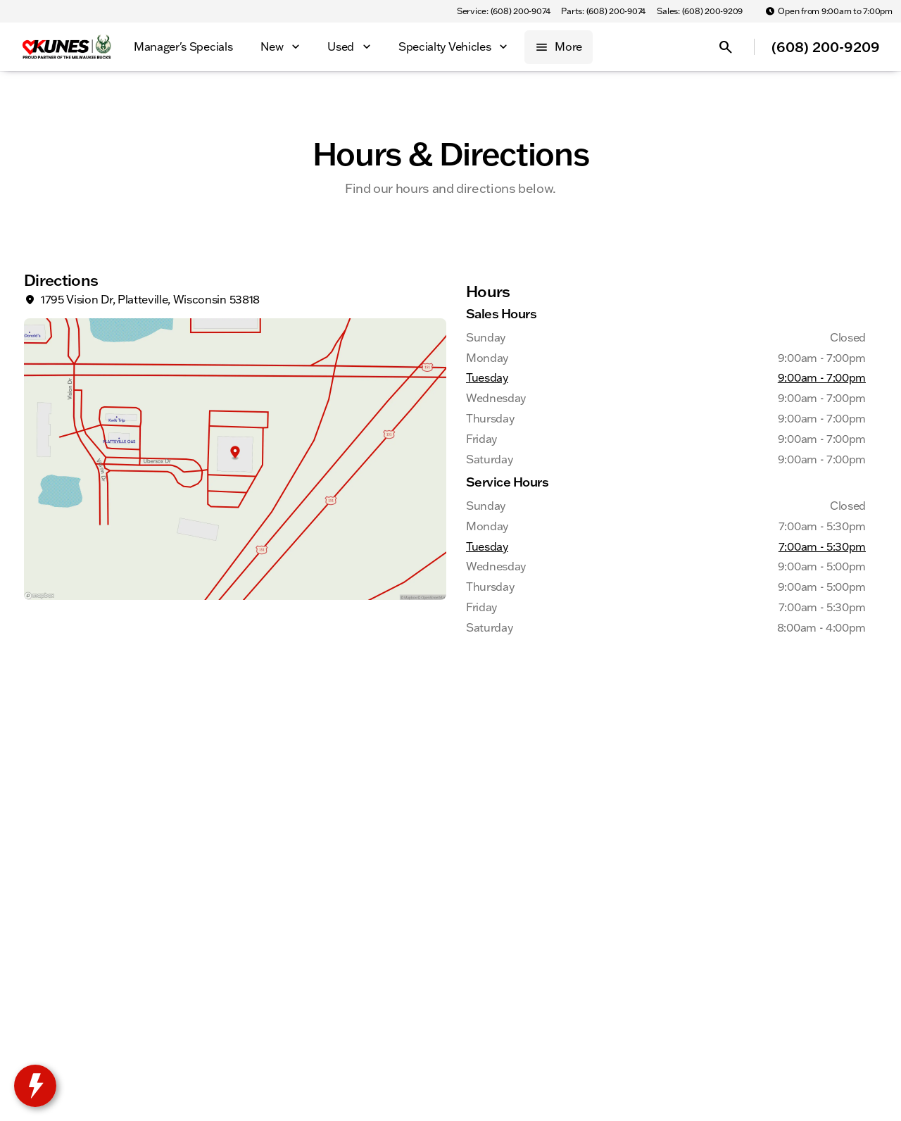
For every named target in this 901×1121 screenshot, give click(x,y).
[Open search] (725, 47)
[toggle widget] (35, 1086)
